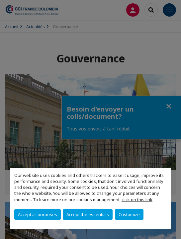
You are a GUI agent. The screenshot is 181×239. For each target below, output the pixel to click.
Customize (129, 214)
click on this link (137, 199)
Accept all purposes (37, 214)
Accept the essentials (87, 214)
